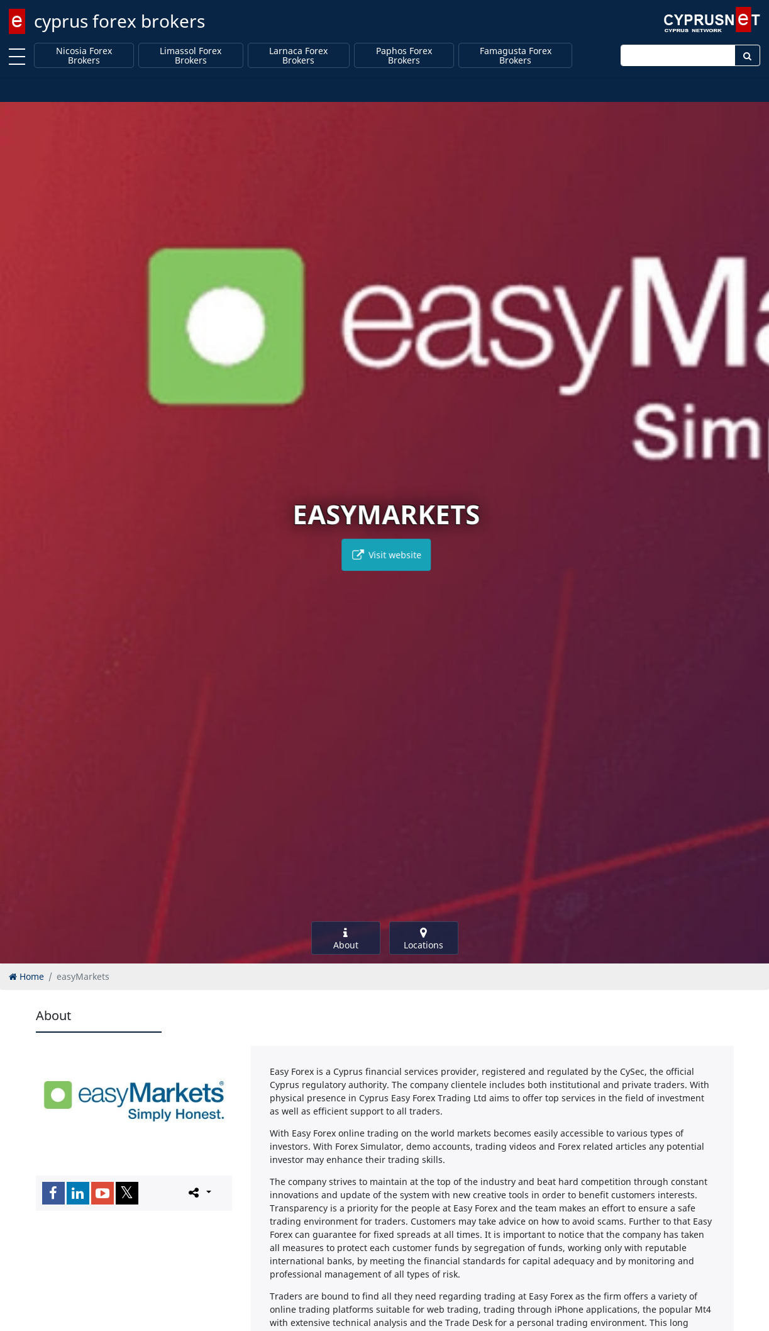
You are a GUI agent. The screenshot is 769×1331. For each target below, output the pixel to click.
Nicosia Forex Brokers (84, 55)
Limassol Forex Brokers (190, 55)
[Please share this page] (199, 1192)
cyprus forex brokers (119, 21)
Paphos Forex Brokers (404, 55)
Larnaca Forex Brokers (298, 55)
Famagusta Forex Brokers (515, 55)
